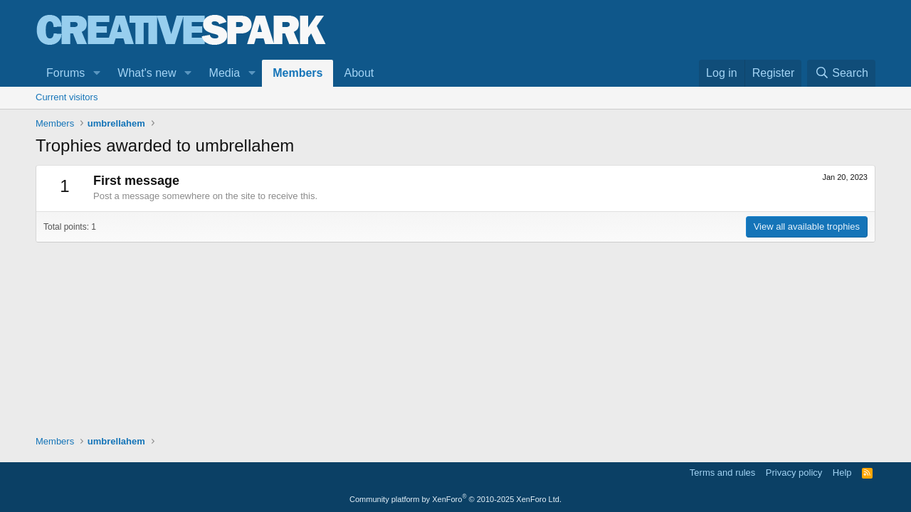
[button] (96, 73)
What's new (146, 73)
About (359, 73)
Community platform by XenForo (455, 499)
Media (225, 73)
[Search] (841, 73)
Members (297, 73)
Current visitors (67, 97)
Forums (65, 73)
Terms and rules (722, 472)
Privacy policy (794, 472)
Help (842, 472)
